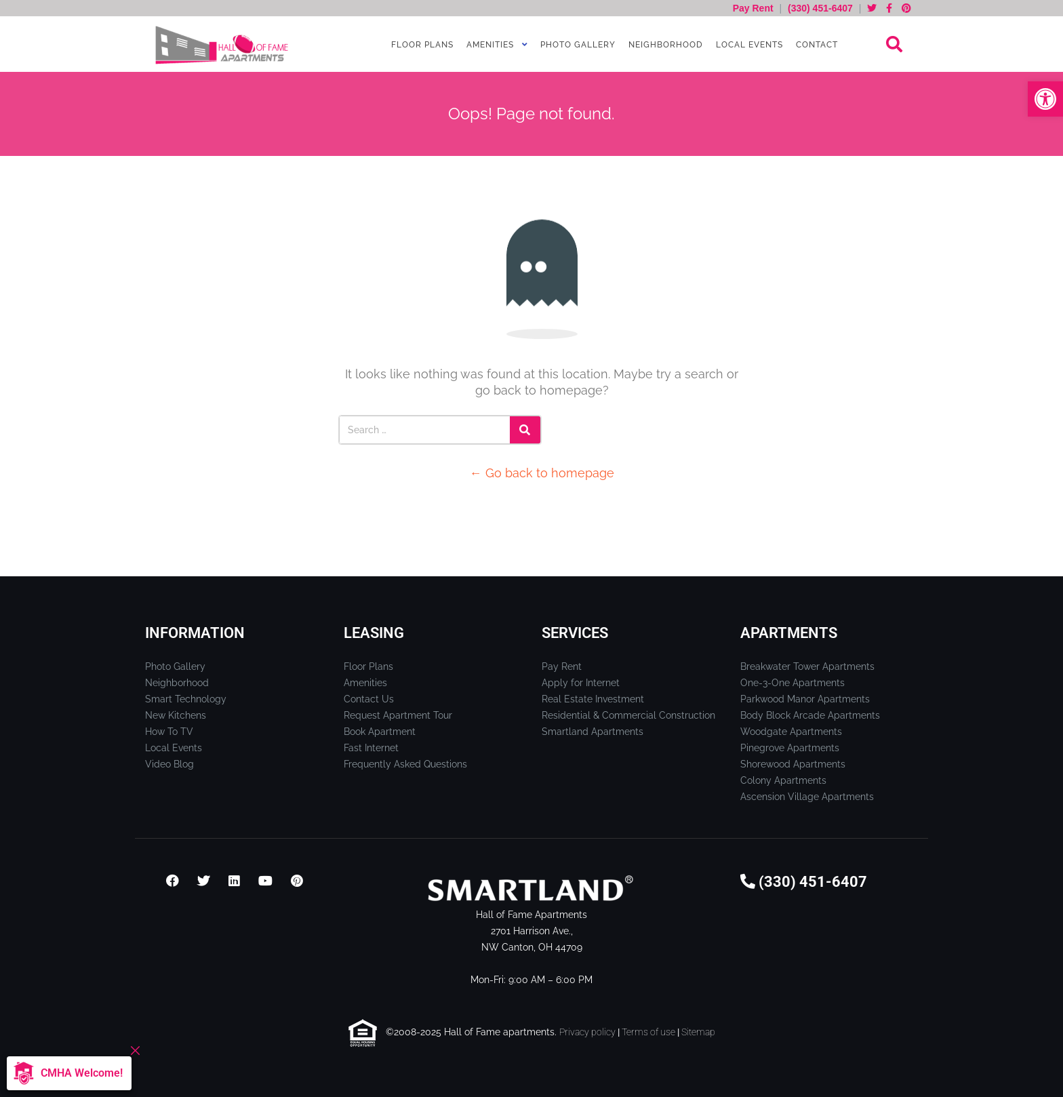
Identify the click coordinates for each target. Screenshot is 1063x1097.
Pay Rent (754, 8)
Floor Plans (421, 44)
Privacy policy (587, 1031)
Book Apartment (380, 731)
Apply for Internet (581, 682)
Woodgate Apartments (791, 731)
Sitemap (698, 1031)
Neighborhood (664, 44)
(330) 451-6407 (820, 8)
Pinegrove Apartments (789, 747)
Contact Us (369, 699)
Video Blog (169, 764)
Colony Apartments (783, 780)
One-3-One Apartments (792, 682)
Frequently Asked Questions (405, 764)
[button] (1045, 99)
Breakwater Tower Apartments (807, 666)
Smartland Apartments (592, 731)
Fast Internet (371, 747)
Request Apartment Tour (398, 715)
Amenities (489, 44)
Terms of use (648, 1031)
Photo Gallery (577, 44)
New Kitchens (175, 715)
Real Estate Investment (593, 699)
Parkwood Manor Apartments (805, 699)
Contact (815, 44)
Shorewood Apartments (792, 764)
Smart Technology (185, 699)
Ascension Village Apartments (807, 796)
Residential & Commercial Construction (628, 715)
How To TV (169, 731)
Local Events (748, 44)
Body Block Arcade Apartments (810, 715)
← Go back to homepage (542, 473)
